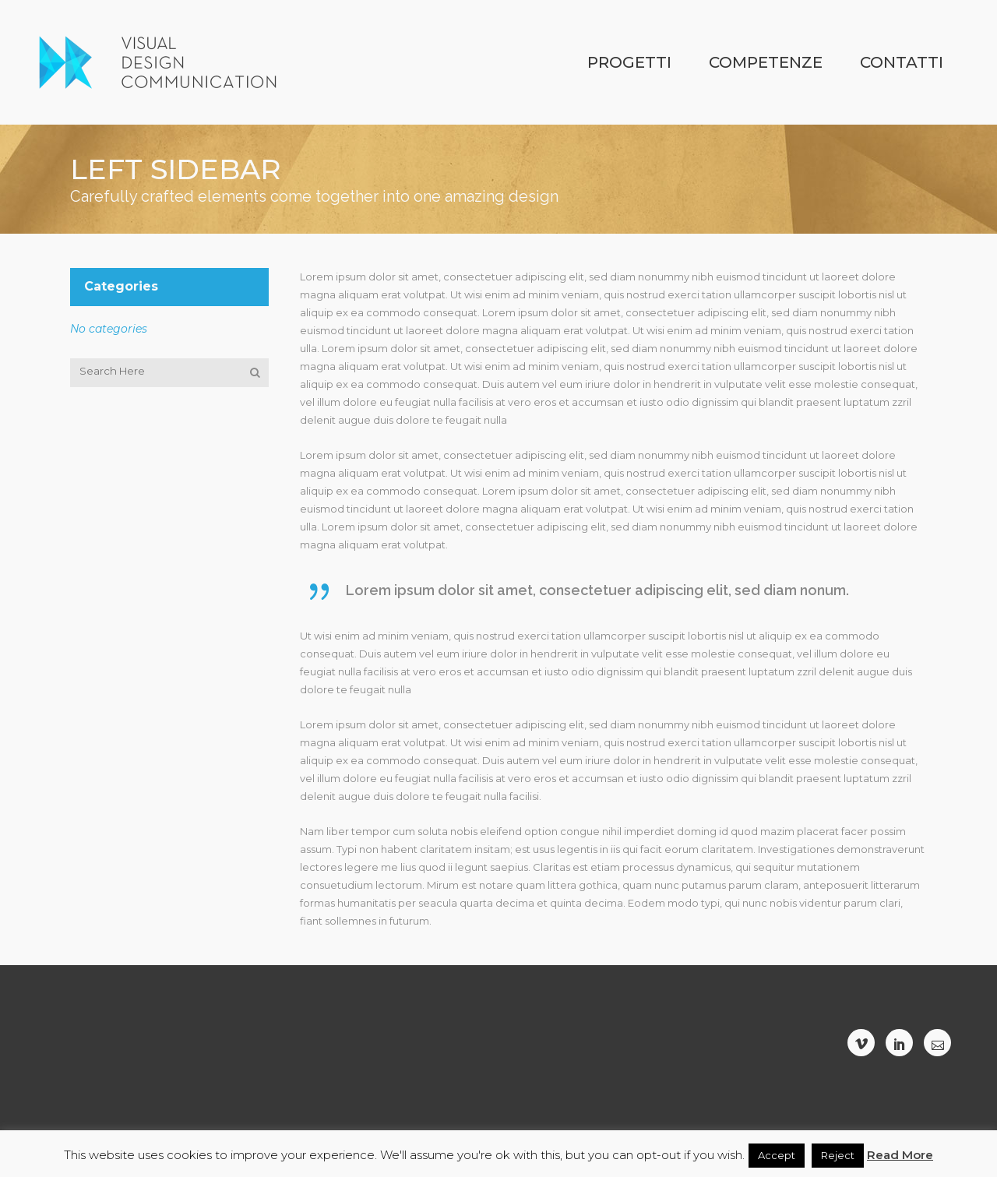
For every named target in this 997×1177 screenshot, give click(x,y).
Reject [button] (837, 1155)
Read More (900, 1154)
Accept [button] (776, 1155)
